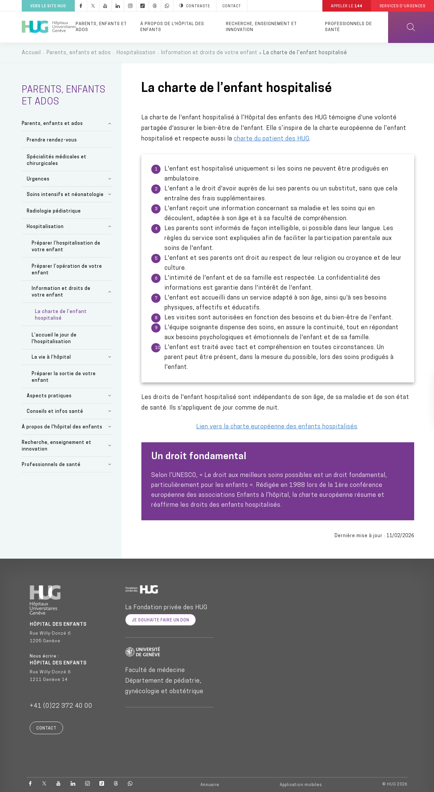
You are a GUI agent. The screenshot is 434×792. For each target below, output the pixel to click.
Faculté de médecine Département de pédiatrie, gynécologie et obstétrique (164, 681)
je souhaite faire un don (160, 620)
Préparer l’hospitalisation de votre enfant (66, 247)
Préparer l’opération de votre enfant (67, 270)
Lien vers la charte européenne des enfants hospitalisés (276, 427)
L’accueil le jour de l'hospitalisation (54, 338)
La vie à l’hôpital (51, 357)
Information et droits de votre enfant (209, 53)
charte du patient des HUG (271, 139)
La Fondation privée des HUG (166, 608)
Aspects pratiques (49, 396)
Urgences (38, 179)
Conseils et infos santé (55, 411)
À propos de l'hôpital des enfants (172, 27)
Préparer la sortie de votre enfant (64, 377)
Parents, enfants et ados (101, 27)
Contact (46, 729)
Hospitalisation (136, 53)
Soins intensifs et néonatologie (65, 194)
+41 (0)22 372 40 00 (61, 706)
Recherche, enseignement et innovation (261, 27)
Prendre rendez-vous (52, 140)
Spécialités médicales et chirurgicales (57, 160)
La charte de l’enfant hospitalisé (61, 315)
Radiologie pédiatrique (54, 211)
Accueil (31, 53)
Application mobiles (301, 785)
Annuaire (209, 785)
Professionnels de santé (348, 27)
